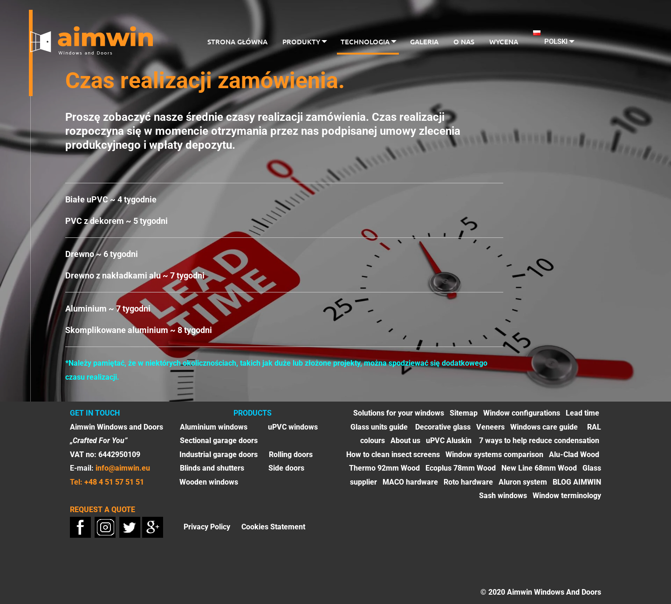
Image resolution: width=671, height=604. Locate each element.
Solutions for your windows (398, 413)
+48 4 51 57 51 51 (114, 482)
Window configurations (521, 413)
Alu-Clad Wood (574, 454)
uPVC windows (293, 427)
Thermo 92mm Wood (384, 468)
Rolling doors (291, 454)
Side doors (286, 468)
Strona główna (235, 41)
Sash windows (503, 495)
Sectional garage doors (219, 440)
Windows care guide (544, 427)
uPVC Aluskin (449, 440)
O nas (464, 41)
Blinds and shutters (212, 468)
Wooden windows (208, 482)
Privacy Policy (207, 526)
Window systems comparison (494, 454)
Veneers (490, 427)
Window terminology (567, 495)
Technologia (364, 41)
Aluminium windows (213, 427)
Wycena (504, 41)
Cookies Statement (273, 526)
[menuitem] (234, 42)
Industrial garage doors (218, 454)
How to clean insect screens (393, 454)
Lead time (582, 413)
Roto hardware (468, 482)
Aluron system (523, 482)
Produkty (298, 41)
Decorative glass (443, 427)
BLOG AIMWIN (577, 482)
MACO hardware (410, 482)
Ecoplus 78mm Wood (460, 468)
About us (405, 440)
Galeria (425, 41)
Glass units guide (380, 427)
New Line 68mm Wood (539, 468)
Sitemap (464, 413)
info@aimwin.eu (123, 468)
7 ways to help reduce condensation (539, 440)
